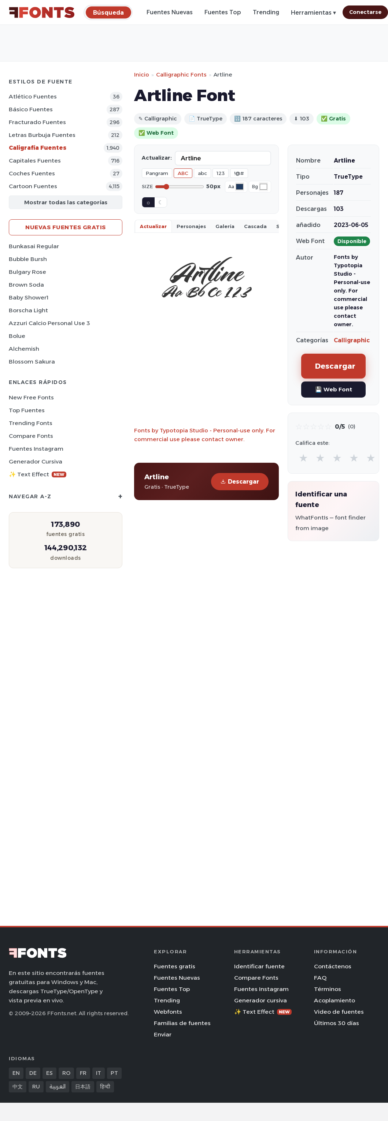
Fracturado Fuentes (37, 122)
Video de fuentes (339, 1011)
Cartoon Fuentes (33, 186)
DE (33, 1073)
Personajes (191, 226)
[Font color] (239, 186)
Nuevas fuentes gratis (65, 227)
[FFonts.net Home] (42, 12)
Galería (224, 226)
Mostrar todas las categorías (65, 202)
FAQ (320, 977)
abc (202, 173)
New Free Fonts (31, 397)
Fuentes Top (222, 12)
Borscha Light (28, 310)
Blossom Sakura (32, 361)
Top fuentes (27, 410)
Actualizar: (157, 157)
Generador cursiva (35, 461)
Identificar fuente (259, 966)
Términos (327, 989)
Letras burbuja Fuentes (42, 134)
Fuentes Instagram (36, 448)
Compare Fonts (31, 435)
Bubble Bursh (28, 259)
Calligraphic (352, 340)
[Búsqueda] (108, 12)
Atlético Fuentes (33, 96)
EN (16, 1073)
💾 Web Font (333, 389)
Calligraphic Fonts (181, 74)
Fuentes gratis (174, 966)
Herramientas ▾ (313, 12)
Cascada (255, 226)
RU (36, 1086)
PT (114, 1073)
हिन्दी (105, 1086)
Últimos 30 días (336, 1023)
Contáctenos (332, 966)
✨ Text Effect (37, 474)
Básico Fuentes (31, 109)
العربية (57, 1086)
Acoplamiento (334, 1000)
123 (221, 173)
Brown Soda (26, 284)
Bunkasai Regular (34, 246)
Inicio (141, 74)
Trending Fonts (30, 423)
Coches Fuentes (32, 173)
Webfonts (168, 1011)
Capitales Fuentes (35, 160)
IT (98, 1073)
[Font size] (179, 187)
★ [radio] (303, 457)
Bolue (17, 335)
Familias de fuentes (182, 1023)
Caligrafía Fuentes (37, 147)
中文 (17, 1086)
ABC (183, 173)
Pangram (157, 173)
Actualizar (153, 226)
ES (49, 1073)
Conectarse (365, 12)
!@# (239, 173)
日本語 (82, 1086)
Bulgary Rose (27, 271)
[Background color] (263, 186)
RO (66, 1073)
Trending (266, 12)
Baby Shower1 (28, 297)
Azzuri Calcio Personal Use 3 (49, 323)
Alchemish (24, 348)
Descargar (240, 481)
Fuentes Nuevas (170, 12)
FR (83, 1073)
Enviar (162, 1034)
